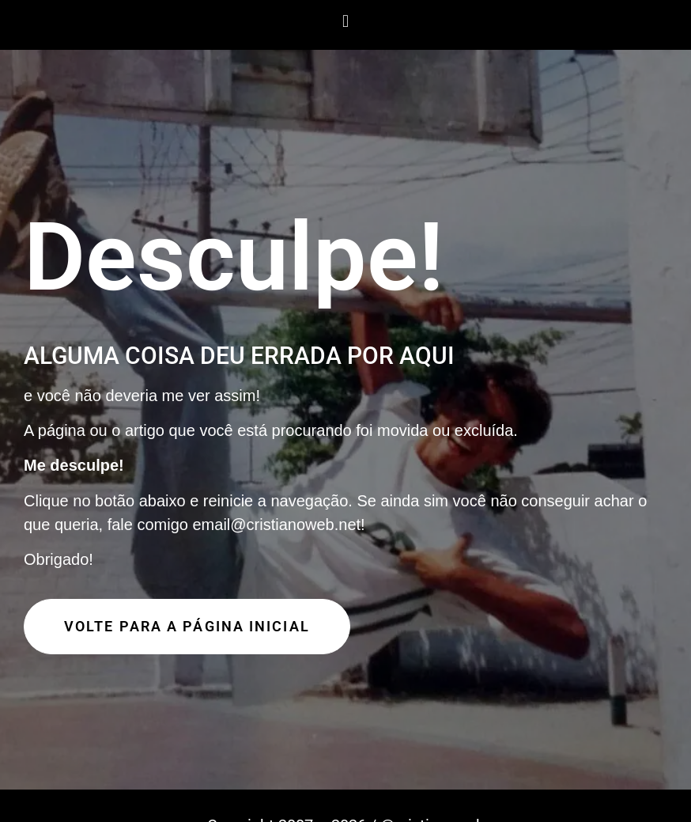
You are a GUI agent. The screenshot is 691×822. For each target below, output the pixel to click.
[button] (345, 21)
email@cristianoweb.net (276, 524)
